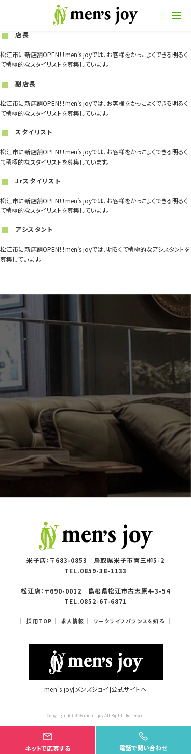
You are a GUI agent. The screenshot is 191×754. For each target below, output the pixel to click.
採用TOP (39, 621)
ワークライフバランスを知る (129, 621)
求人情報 (73, 621)
